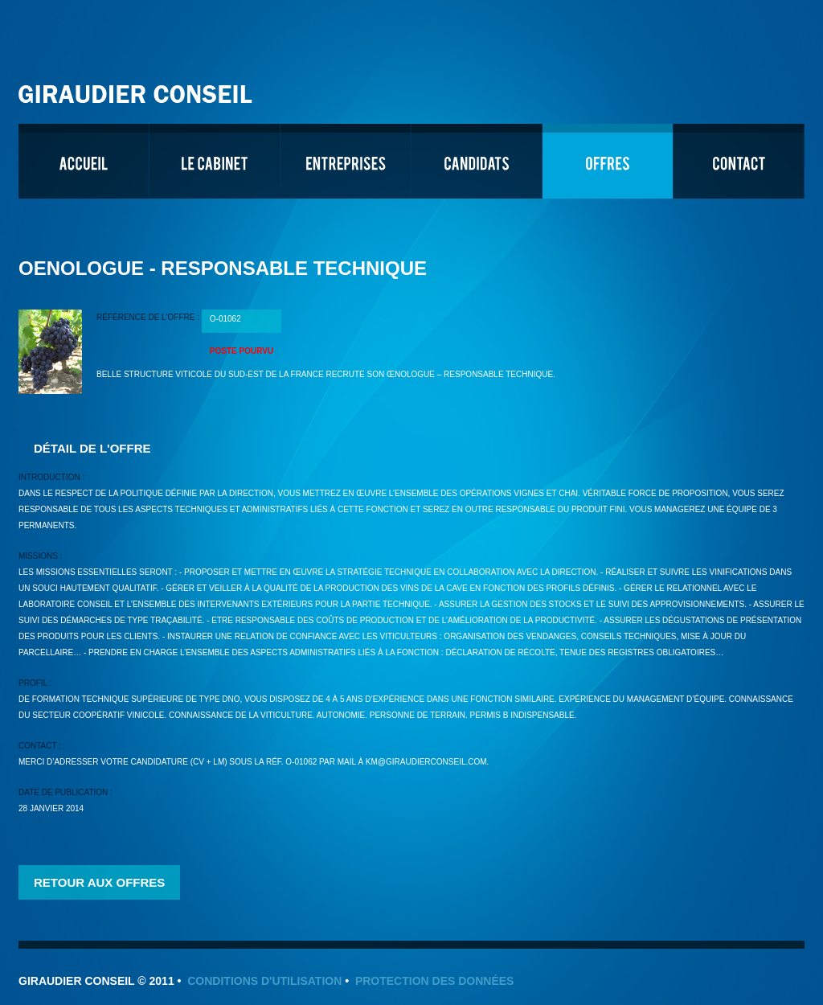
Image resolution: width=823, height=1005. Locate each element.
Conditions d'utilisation (264, 980)
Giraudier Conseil (137, 88)
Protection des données (434, 980)
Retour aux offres (99, 882)
